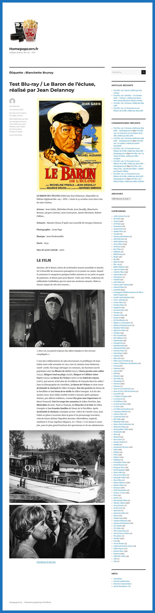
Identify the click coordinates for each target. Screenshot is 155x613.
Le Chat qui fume (120, 404)
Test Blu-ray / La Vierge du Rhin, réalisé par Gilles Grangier (129, 156)
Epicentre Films (120, 330)
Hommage (118, 381)
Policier (116, 457)
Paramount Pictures (121, 447)
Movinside (118, 432)
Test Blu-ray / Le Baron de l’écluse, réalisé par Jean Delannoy (52, 87)
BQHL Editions (119, 267)
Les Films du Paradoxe (122, 409)
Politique (117, 460)
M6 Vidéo (117, 419)
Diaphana (117, 308)
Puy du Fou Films (120, 475)
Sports (116, 516)
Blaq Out (117, 262)
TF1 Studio (118, 526)
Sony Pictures (119, 505)
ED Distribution (119, 320)
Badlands (117, 252)
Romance (117, 488)
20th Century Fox (120, 216)
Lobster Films (119, 414)
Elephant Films (119, 328)
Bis (115, 259)
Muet (116, 434)
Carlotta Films (119, 272)
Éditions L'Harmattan (122, 323)
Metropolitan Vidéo (121, 429)
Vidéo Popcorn (119, 549)
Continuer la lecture (46, 562)
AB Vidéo (117, 219)
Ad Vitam (117, 224)
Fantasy (117, 356)
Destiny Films (119, 305)
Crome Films (118, 302)
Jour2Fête (117, 394)
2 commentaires (15, 135)
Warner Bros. (119, 551)
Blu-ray (116, 264)
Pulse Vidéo (118, 473)
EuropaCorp (118, 343)
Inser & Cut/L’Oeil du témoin (125, 391)
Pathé (116, 450)
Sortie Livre (118, 508)
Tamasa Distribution (121, 523)
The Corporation (120, 531)
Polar (116, 455)
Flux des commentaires (123, 584)
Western (117, 554)
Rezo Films (118, 480)
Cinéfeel (117, 280)
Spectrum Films (120, 513)
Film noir (117, 358)
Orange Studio (119, 442)
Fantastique (118, 353)
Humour (117, 386)
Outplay (116, 445)
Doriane (117, 313)
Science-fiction (120, 493)
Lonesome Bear (119, 417)
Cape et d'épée (119, 269)
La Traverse (118, 399)
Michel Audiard (15, 129)
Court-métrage (119, 300)
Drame (20, 115)
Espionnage (118, 341)
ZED (115, 559)
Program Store (119, 467)
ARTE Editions (119, 242)
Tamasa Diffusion (120, 521)
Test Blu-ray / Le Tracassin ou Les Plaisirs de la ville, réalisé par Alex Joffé (129, 133)
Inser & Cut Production (122, 389)
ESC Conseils (118, 335)
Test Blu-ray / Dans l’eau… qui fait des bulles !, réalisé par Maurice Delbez (128, 168)
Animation (118, 226)
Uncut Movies (119, 544)
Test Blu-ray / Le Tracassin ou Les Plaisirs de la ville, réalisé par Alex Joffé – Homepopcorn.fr (129, 151)
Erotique (117, 333)
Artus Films (118, 244)
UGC (115, 541)
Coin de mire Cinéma (17, 113)
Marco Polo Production (122, 424)
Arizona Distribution (121, 237)
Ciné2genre (118, 277)
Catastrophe (118, 275)
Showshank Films (120, 500)
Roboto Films (119, 485)
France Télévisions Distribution (126, 363)
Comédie (13, 115)
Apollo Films (118, 231)
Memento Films (120, 427)
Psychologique (119, 470)
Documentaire (119, 310)
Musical (117, 437)
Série (115, 495)
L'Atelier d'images (121, 396)
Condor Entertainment (122, 297)
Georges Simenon (19, 121)
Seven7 (116, 498)
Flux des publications (122, 581)
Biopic (116, 257)
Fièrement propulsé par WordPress (37, 602)
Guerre (116, 371)
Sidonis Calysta (119, 503)
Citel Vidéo (118, 282)
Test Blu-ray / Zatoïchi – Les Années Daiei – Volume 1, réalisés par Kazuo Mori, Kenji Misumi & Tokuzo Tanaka (128, 98)
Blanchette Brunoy (16, 119)
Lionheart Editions (121, 412)
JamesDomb (14, 106)
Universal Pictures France (123, 546)
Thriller (116, 538)
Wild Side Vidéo (119, 556)
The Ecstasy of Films (121, 533)
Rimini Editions (119, 483)
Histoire (117, 376)
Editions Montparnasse (123, 325)
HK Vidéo (117, 379)
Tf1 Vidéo (117, 528)
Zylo (115, 561)
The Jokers (118, 536)
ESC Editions (118, 338)
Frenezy (117, 366)
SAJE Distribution (120, 490)
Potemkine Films (120, 462)
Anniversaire (118, 229)
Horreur (117, 384)
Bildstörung (118, 254)
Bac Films (117, 249)
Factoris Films (119, 351)
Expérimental (119, 346)
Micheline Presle (15, 132)
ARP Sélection (119, 239)
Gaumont (117, 368)
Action (116, 221)
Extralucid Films (120, 348)
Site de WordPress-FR (122, 586)
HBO (115, 374)
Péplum (116, 452)
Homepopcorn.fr (23, 49)
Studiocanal (118, 518)
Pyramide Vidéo (119, 478)
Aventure (117, 247)
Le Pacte (117, 407)
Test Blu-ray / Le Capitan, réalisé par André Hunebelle (129, 143)
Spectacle (117, 511)
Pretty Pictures (119, 465)
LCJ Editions (118, 401)
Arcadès (117, 234)
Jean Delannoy (15, 124)
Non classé (118, 440)
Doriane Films (119, 315)
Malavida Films (119, 422)
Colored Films (119, 287)
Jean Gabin (20, 126)
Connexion (118, 579)
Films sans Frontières (122, 361)
